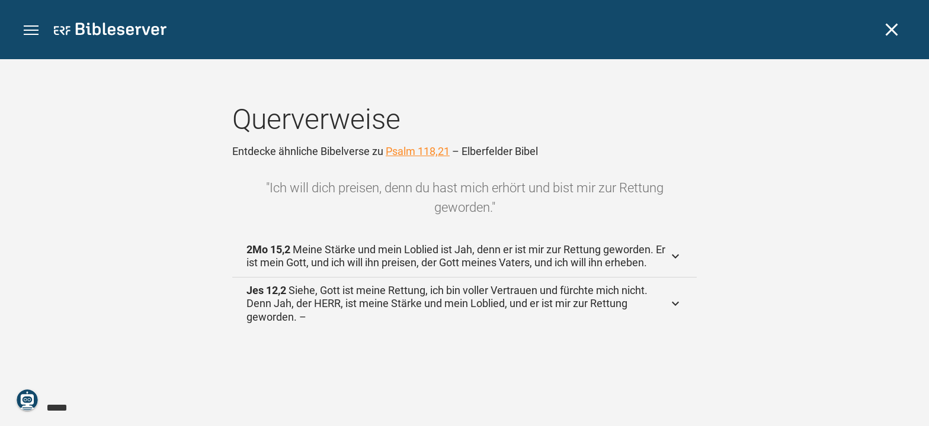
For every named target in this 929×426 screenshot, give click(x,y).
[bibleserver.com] (110, 31)
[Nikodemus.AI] (27, 400)
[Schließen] (891, 29)
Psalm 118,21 (418, 151)
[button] (31, 30)
